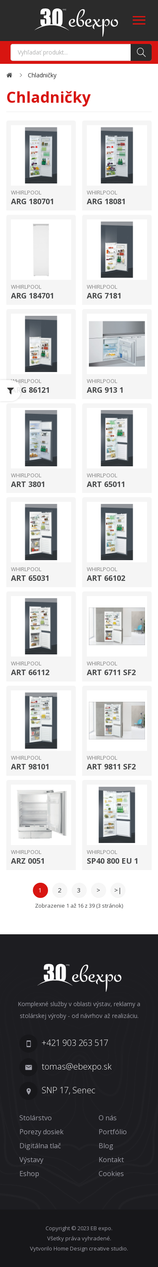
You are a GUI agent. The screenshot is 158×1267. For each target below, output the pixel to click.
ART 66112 (30, 672)
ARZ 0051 (28, 861)
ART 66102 (106, 578)
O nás (108, 1117)
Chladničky (42, 75)
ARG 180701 (32, 201)
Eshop (29, 1173)
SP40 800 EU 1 (112, 861)
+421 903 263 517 (75, 1042)
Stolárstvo (35, 1117)
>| (118, 890)
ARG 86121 (30, 390)
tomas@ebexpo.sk (77, 1066)
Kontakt (111, 1159)
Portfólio (113, 1131)
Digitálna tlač (40, 1145)
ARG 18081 (106, 201)
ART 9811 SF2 (111, 767)
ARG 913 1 (105, 390)
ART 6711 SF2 (111, 672)
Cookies (111, 1173)
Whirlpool (26, 192)
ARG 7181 (104, 296)
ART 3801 (28, 484)
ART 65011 (106, 484)
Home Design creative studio (90, 1248)
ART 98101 (30, 767)
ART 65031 (30, 578)
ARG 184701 (32, 296)
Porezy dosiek (41, 1131)
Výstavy (31, 1159)
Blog (106, 1145)
